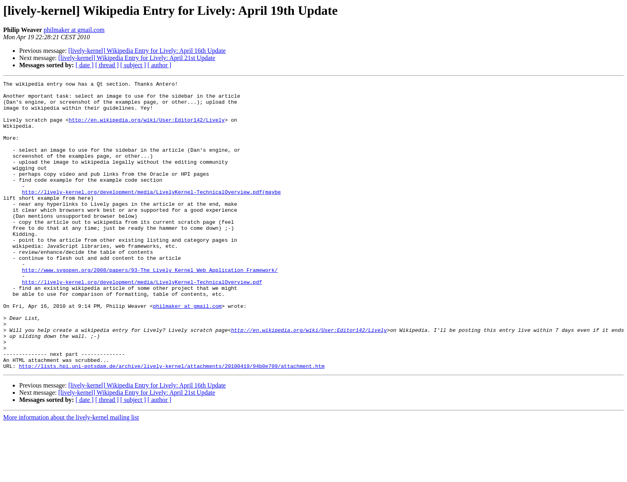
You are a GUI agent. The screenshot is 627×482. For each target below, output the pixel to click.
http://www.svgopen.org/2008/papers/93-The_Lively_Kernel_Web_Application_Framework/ (150, 308)
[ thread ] (107, 65)
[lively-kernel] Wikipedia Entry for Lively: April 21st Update (136, 57)
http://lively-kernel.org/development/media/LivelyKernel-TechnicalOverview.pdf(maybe (151, 214)
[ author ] (160, 65)
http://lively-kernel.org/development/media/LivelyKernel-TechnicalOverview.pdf (142, 322)
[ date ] (85, 65)
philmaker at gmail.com (74, 29)
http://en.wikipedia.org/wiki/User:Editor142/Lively (147, 128)
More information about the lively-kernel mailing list (71, 475)
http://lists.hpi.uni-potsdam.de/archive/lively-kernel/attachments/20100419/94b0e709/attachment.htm (171, 423)
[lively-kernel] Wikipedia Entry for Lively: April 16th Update (147, 50)
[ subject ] (133, 65)
